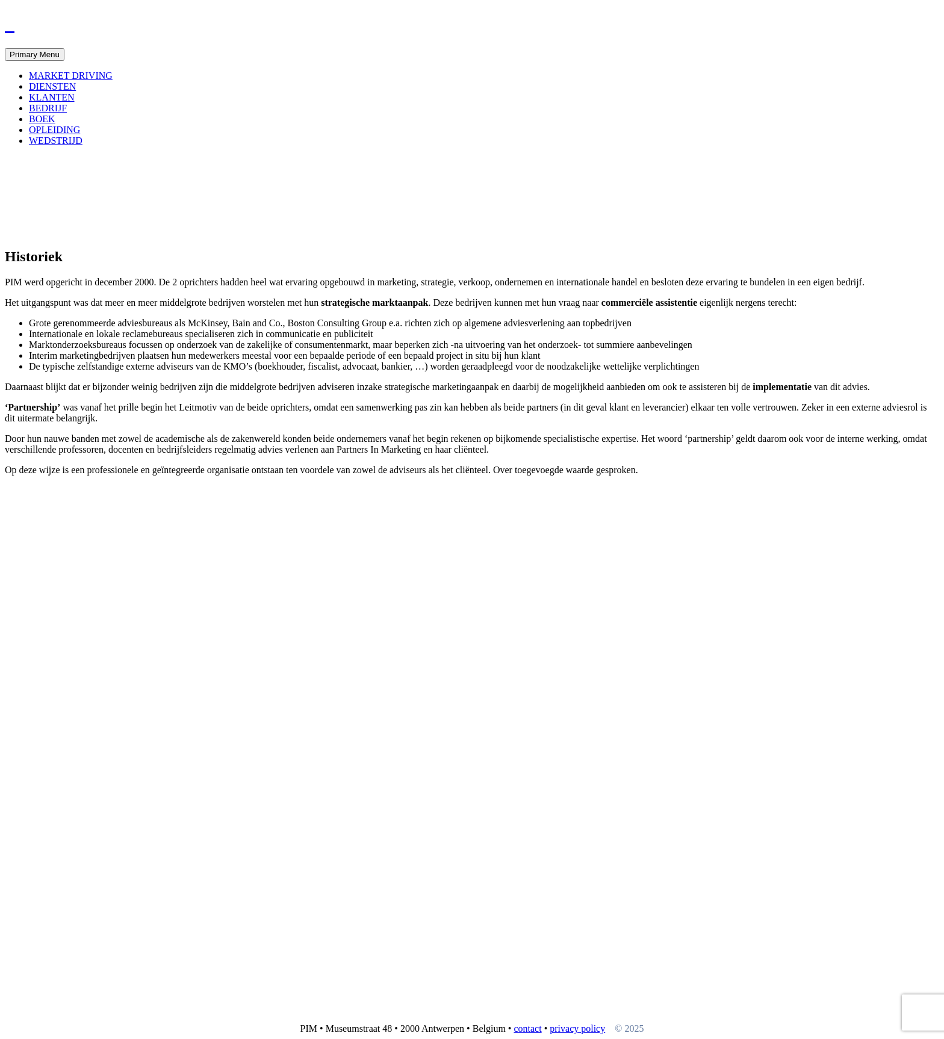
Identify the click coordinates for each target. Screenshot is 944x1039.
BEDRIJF (48, 108)
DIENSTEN (52, 86)
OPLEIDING (54, 130)
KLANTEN (52, 97)
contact (527, 1028)
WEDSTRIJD (55, 140)
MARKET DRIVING (71, 75)
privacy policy (577, 1028)
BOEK (42, 119)
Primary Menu (35, 54)
